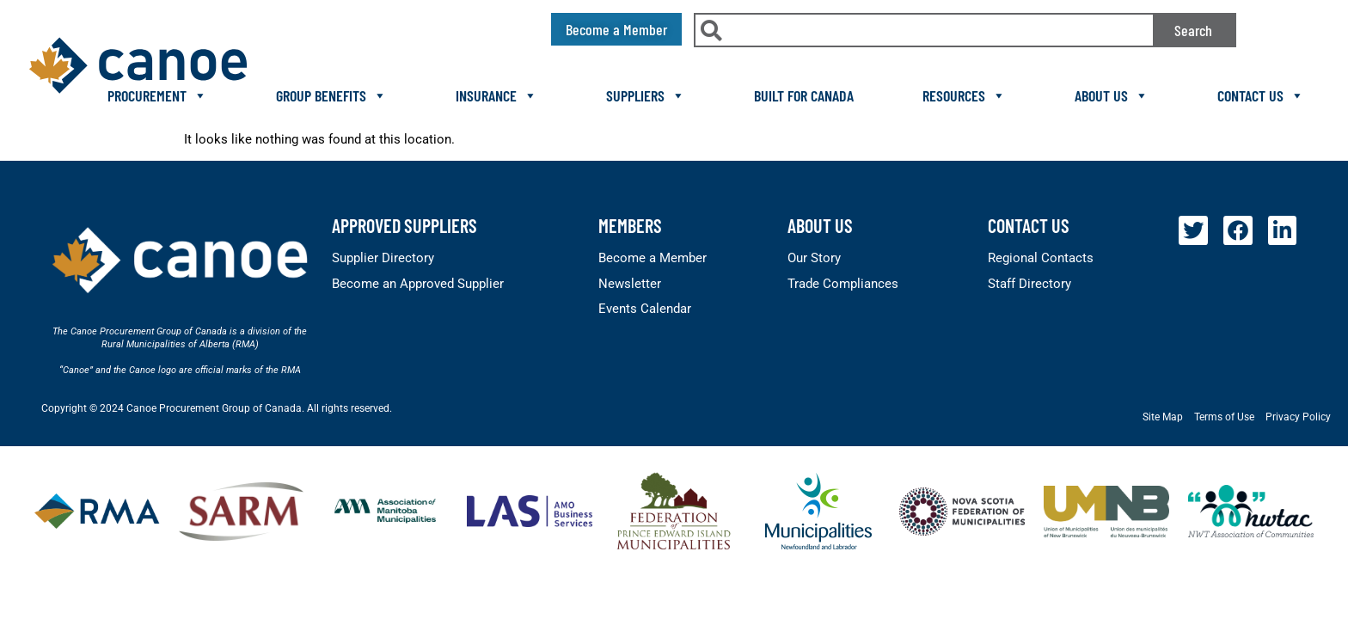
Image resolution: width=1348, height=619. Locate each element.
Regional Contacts (1041, 258)
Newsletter (629, 283)
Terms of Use (1224, 417)
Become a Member (652, 258)
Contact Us (1260, 95)
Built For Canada (804, 95)
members (630, 225)
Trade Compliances (842, 283)
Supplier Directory (383, 258)
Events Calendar (644, 308)
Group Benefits (331, 95)
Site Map (1163, 417)
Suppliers (645, 95)
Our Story (814, 258)
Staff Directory (1029, 283)
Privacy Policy (1298, 417)
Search (1193, 30)
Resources (964, 95)
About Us (1112, 95)
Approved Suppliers (404, 225)
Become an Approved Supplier (418, 283)
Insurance (496, 95)
